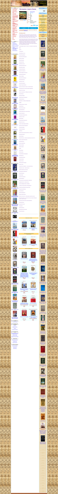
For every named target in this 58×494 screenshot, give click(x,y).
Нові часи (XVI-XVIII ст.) (15, 44)
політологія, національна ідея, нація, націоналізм (15, 16)
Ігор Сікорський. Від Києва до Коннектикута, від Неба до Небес (24, 289)
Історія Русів (15, 161)
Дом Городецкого (24, 244)
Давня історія (14, 42)
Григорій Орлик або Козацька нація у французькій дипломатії (33, 274)
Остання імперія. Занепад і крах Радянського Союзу (15, 221)
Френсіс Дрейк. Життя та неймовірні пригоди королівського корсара (15, 229)
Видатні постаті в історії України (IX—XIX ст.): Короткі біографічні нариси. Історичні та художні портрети (42, 432)
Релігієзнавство (14, 36)
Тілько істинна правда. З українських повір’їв (15, 275)
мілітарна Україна (14, 27)
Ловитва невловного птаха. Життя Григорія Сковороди (15, 97)
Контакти (33, 6)
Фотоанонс (14, 39)
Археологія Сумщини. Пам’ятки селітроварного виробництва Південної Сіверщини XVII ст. (15, 205)
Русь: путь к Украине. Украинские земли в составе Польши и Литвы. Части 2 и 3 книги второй (33, 259)
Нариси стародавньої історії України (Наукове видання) (42, 366)
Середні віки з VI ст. (15, 43)
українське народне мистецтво (15, 34)
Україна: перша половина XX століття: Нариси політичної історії (43, 355)
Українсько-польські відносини (14, 336)
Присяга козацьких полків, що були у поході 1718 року (15, 188)
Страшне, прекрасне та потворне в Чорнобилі (15, 81)
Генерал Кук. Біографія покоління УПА (14, 237)
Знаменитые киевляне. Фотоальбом (15, 267)
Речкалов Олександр (15, 342)
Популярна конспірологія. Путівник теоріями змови (14, 179)
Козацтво (15, 328)
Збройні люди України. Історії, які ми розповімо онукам (15, 64)
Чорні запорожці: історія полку (15, 139)
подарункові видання (15, 26)
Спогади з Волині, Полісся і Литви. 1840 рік (14, 213)
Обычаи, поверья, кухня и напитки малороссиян (42, 283)
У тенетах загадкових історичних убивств (15, 171)
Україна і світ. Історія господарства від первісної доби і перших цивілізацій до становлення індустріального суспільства (42, 409)
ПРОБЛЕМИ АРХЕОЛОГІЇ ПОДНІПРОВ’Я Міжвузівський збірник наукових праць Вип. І (15, 155)
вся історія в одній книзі (15, 50)
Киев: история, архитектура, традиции (33, 228)
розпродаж (14, 33)
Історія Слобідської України (43, 322)
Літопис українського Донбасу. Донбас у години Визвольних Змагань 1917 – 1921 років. (15, 318)
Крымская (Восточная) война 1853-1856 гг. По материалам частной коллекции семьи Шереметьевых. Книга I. (42, 252)
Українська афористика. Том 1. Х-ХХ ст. (42, 303)
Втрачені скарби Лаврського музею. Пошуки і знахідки (15, 144)
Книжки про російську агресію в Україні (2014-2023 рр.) (14, 333)
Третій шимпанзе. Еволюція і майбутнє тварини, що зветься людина (15, 292)
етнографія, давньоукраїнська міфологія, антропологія (15, 23)
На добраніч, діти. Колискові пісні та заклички (33, 317)
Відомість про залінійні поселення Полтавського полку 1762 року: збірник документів (14, 196)
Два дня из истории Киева (33, 244)
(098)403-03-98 (25, 30)
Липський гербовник (24, 228)
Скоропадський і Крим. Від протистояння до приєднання (15, 103)
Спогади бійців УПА (15, 134)
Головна (20, 6)
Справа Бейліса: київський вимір (43, 263)
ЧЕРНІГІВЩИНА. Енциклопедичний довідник (42, 396)
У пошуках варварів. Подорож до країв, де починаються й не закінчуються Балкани (14, 301)
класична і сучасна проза (15, 15)
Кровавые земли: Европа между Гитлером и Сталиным (24, 303)
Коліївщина (15, 325)
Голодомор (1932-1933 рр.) (15, 329)
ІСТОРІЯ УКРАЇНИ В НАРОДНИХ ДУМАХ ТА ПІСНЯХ (43, 376)
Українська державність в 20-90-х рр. (42, 292)
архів (13, 38)
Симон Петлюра (15, 348)
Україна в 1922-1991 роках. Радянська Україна (15, 48)
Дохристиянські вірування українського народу (33, 289)
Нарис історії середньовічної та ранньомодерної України (15, 87)
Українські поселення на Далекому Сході (14, 309)
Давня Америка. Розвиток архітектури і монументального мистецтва (15, 119)
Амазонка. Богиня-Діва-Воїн (24, 316)
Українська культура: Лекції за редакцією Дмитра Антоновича (43, 443)
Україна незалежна (14, 49)
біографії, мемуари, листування (15, 28)
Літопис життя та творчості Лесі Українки (42, 313)
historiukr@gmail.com (43, 34)
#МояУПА (15, 252)
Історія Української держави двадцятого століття (15, 109)
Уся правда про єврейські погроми (15, 129)
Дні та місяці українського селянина (15, 150)
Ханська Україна (43, 161)
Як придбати (37, 6)
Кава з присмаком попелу (24, 258)
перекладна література (15, 32)
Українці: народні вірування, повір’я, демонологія (43, 343)
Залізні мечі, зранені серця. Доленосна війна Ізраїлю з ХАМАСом (15, 75)
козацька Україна (14, 14)
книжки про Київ (14, 13)
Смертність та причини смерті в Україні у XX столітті (43, 386)
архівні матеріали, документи (15, 19)
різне (13, 37)
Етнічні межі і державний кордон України (15, 114)
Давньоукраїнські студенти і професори (43, 273)
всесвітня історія (14, 35)
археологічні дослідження (15, 20)
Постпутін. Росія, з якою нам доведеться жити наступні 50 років (14, 283)
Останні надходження (26, 6)
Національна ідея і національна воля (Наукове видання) (42, 332)
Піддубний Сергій (15, 341)
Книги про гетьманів (15, 335)
